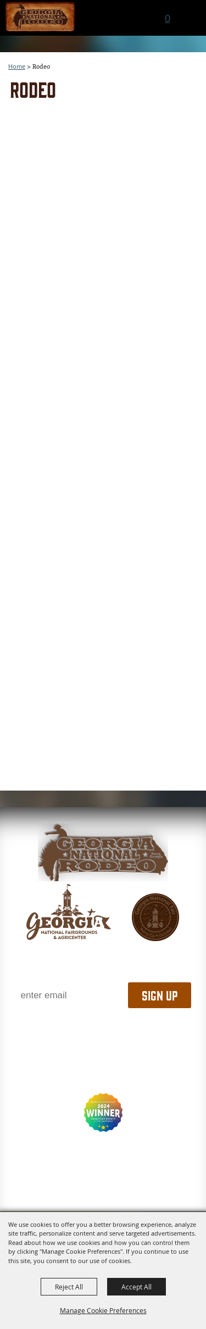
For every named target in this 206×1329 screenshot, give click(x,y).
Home (16, 66)
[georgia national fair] (103, 852)
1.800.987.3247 (103, 1030)
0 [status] (167, 18)
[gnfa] (68, 912)
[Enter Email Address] (70, 995)
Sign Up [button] (159, 995)
